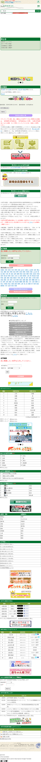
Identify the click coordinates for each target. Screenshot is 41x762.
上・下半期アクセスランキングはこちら (20, 329)
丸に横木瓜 (9, 484)
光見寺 (34, 273)
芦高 (1, 515)
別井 (6, 269)
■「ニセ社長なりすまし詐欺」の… (7, 552)
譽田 (11, 271)
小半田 (34, 277)
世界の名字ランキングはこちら (20, 334)
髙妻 (3, 456)
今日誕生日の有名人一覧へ (20, 332)
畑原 (8, 277)
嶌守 (27, 277)
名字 (2, 680)
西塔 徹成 (10, 651)
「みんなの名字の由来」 (15, 167)
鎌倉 (27, 279)
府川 (24, 456)
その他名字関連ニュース (7, 564)
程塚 (31, 273)
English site (31, 741)
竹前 (32, 398)
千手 (6, 285)
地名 (24, 89)
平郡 (19, 277)
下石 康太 (10, 636)
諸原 (15, 283)
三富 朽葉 (10, 643)
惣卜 (22, 529)
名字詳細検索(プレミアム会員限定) (20, 13)
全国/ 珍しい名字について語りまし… (11, 727)
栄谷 (12, 273)
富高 (9, 269)
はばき (23, 519)
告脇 (11, 277)
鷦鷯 (19, 283)
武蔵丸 (2, 269)
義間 (18, 273)
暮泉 (1, 531)
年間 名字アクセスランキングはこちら (21, 327)
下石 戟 (11, 630)
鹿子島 (23, 522)
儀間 (16, 405)
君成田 (25, 459)
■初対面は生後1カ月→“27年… (6, 559)
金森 (5, 277)
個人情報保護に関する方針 (23, 740)
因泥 (20, 279)
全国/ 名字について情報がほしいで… (11, 730)
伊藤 (30, 484)
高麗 (24, 281)
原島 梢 (11, 653)
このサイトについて (5, 740)
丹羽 (30, 481)
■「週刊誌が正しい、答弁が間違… (7, 554)
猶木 (1, 534)
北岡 (4, 281)
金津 (9, 285)
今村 (8, 279)
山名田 (31, 269)
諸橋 (3, 459)
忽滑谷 (16, 403)
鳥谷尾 (17, 281)
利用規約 (32, 740)
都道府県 (3, 678)
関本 (9, 275)
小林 (3, 454)
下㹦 (22, 524)
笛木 (14, 271)
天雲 (14, 279)
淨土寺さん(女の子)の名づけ (20, 291)
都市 (11, 279)
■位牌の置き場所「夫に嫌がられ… (7, 556)
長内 (8, 271)
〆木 (16, 393)
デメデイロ (24, 515)
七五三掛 (32, 410)
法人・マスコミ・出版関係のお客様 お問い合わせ (17, 741)
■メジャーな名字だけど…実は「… (7, 540)
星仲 (30, 279)
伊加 (1, 522)
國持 (27, 273)
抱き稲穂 (8, 489)
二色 (1, 529)
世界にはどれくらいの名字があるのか (13, 474)
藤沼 (4, 273)
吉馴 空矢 (4, 609)
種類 (2, 304)
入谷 (30, 486)
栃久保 (5, 275)
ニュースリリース (13, 740)
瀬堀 (5, 271)
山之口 (22, 269)
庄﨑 (24, 461)
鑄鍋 (29, 283)
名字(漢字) (4, 255)
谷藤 (12, 283)
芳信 (3, 451)
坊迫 (2, 271)
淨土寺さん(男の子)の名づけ (20, 289)
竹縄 (34, 283)
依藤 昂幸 (4, 604)
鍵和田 (2, 285)
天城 (19, 269)
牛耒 (7, 273)
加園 (24, 279)
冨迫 (37, 283)
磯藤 (33, 279)
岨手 (36, 279)
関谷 (38, 273)
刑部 (16, 407)
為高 (12, 275)
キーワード (4, 301)
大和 (7, 281)
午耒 (12, 269)
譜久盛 (31, 491)
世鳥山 (2, 512)
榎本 (37, 277)
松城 (37, 275)
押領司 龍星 (11, 633)
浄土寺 (20, 89)
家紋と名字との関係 (8, 472)
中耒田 (5, 283)
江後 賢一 (10, 648)
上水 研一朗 (11, 641)
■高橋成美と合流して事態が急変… (7, 549)
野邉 (2, 277)
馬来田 (24, 275)
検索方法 (3, 258)
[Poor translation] (5, 757)
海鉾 (31, 271)
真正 (9, 283)
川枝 (1, 519)
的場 (20, 271)
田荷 (2, 275)
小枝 (28, 275)
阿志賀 (34, 275)
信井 (35, 269)
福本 (24, 273)
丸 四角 (8, 486)
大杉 (13, 281)
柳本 (22, 534)
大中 (30, 281)
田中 (32, 400)
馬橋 (24, 271)
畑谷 (27, 281)
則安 (12, 285)
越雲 (32, 407)
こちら (31, 222)
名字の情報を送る (5, 108)
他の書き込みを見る (5, 735)
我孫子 (15, 277)
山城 (9, 89)
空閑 (15, 269)
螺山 (38, 269)
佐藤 (32, 393)
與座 (15, 285)
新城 (10, 281)
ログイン (23, 172)
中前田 (27, 271)
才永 (24, 451)
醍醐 (20, 281)
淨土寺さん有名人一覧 (20, 115)
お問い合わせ (3, 741)
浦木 (1, 524)
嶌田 (22, 277)
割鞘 (36, 281)
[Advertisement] (20, 25)
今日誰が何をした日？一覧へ (26, 711)
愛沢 (21, 273)
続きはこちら (13, 419)
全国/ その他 (4, 732)
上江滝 (35, 271)
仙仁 (16, 400)
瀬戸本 (2, 517)
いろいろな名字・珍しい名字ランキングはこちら (21, 323)
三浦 (22, 283)
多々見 (25, 283)
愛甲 (17, 271)
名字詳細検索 (20, 265)
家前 (30, 277)
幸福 (2, 279)
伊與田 (2, 527)
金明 (15, 273)
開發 (32, 405)
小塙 (15, 275)
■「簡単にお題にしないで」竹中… (7, 547)
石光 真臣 (4, 612)
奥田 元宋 (10, 646)
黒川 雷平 (10, 638)
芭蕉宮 (23, 517)
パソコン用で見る (17, 739)
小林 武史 (4, 602)
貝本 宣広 (4, 607)
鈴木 (32, 403)
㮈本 (22, 527)
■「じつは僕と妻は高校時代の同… (7, 542)
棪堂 (22, 531)
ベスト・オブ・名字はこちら (21, 325)
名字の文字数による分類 (9, 469)
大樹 (33, 281)
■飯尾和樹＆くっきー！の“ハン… (6, 561)
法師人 (27, 269)
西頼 (5, 279)
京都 (3, 89)
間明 (17, 279)
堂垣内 (4, 461)
